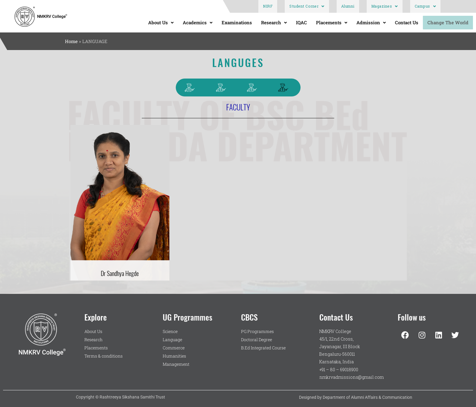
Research (274, 22)
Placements (331, 22)
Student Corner (307, 6)
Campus (425, 6)
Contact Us (406, 22)
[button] (307, 6)
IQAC (301, 22)
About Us (161, 22)
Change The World (447, 22)
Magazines (384, 6)
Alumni (348, 6)
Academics (197, 22)
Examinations (237, 22)
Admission (371, 22)
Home (71, 41)
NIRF (268, 6)
